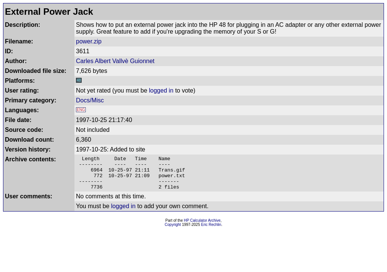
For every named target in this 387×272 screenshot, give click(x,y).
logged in (161, 90)
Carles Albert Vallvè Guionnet (115, 61)
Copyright (173, 231)
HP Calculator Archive (202, 227)
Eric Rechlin (211, 231)
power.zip (89, 41)
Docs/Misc (90, 100)
